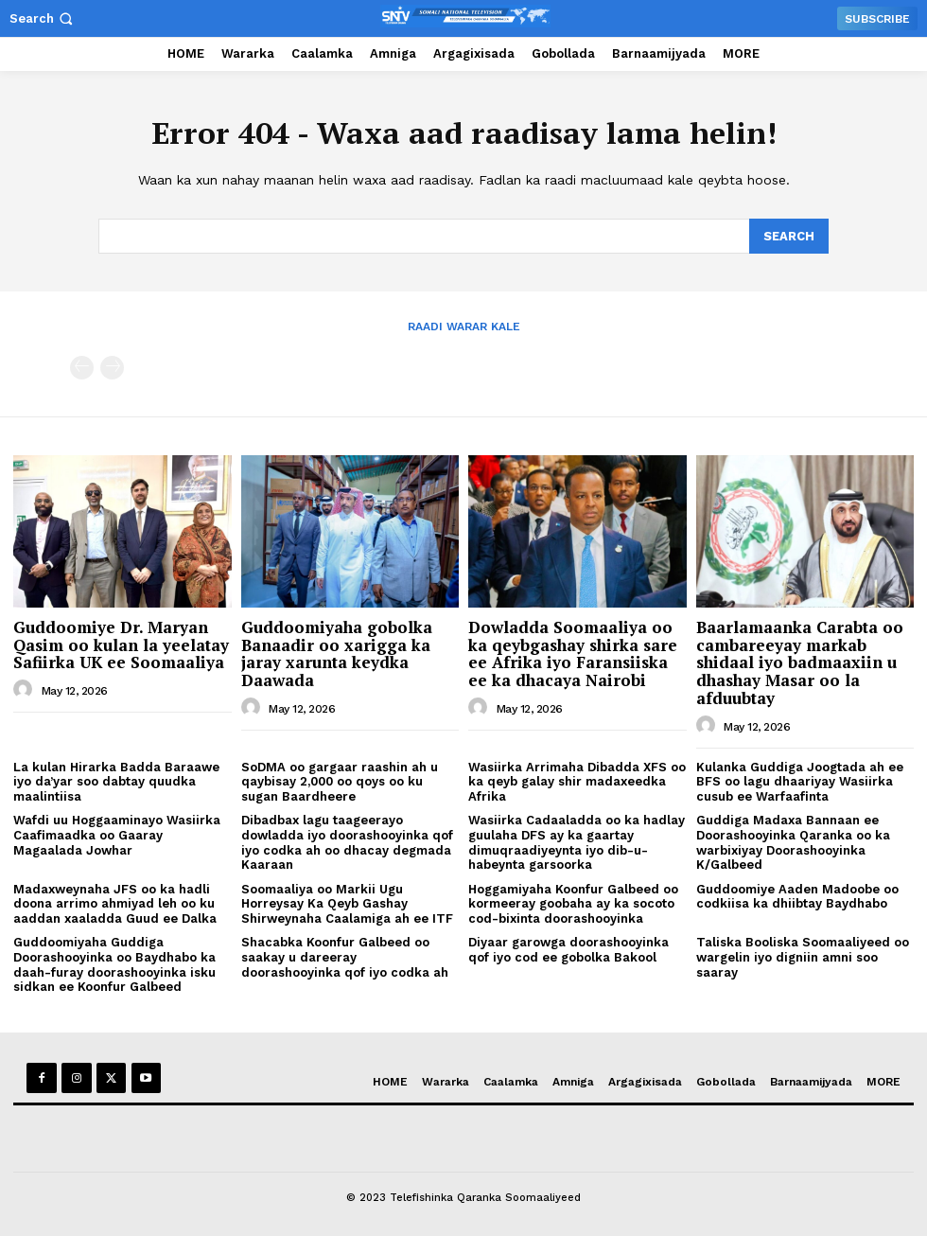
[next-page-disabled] (112, 367)
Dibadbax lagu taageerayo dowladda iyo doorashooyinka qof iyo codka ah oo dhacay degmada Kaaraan (347, 841)
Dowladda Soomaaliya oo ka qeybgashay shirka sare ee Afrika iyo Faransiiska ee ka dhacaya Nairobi (572, 652)
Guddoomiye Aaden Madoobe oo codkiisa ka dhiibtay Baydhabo (797, 894)
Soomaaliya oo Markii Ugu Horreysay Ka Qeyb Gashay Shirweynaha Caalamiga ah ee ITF (347, 902)
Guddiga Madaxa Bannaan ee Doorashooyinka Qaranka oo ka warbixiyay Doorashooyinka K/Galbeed (793, 841)
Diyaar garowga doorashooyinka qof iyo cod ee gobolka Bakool (568, 948)
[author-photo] (25, 689)
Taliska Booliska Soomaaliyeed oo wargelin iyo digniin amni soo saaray (802, 956)
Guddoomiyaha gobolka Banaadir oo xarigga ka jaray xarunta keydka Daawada (336, 652)
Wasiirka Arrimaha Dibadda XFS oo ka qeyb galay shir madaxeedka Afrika (577, 780)
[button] (43, 18)
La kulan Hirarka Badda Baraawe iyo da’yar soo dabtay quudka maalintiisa (116, 780)
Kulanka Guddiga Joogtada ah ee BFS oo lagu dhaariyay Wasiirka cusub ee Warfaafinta (799, 780)
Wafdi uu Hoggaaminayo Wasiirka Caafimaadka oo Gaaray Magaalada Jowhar (116, 834)
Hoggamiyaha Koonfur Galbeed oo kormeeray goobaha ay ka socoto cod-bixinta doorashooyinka (573, 902)
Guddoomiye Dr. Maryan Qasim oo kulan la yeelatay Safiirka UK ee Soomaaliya (121, 643)
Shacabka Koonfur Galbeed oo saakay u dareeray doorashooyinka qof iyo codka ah (344, 956)
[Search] (789, 236)
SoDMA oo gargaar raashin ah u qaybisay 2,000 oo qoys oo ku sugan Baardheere (339, 780)
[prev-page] (82, 367)
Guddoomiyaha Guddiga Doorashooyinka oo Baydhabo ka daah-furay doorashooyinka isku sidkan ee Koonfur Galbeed (114, 963)
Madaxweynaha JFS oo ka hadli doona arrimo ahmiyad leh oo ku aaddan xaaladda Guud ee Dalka (115, 902)
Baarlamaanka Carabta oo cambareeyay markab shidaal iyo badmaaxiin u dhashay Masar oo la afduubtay (799, 661)
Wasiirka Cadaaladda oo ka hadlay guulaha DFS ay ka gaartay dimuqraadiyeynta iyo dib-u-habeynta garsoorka (576, 841)
